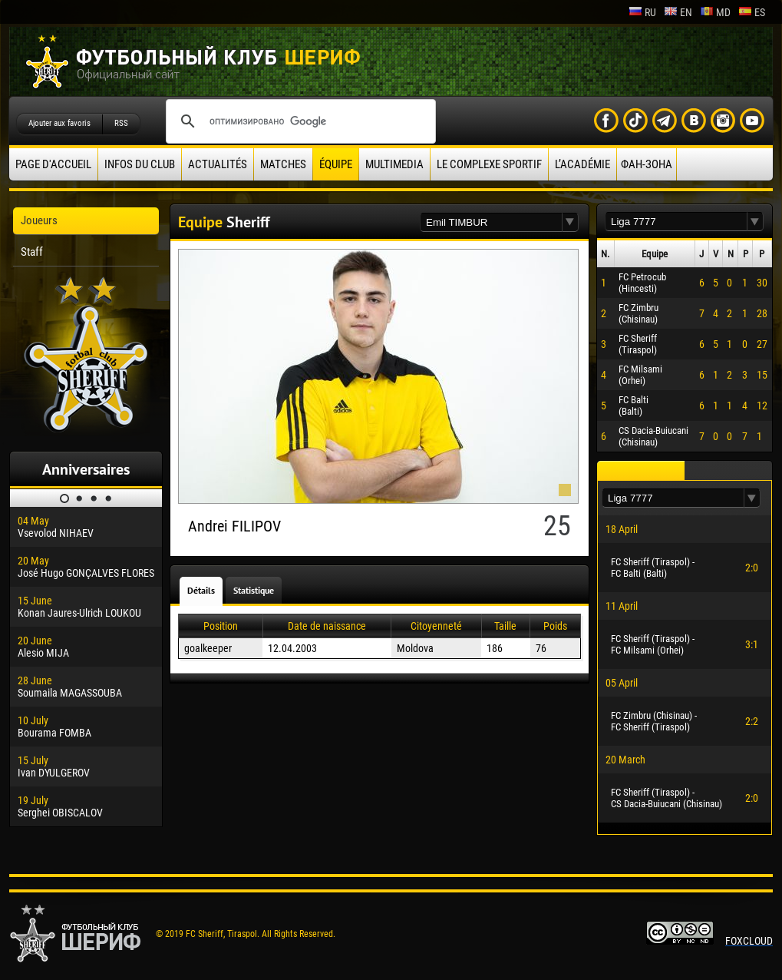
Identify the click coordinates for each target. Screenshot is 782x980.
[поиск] (299, 121)
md (715, 12)
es (751, 12)
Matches (283, 164)
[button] (570, 222)
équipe (335, 164)
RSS (121, 123)
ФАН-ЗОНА (646, 164)
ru (642, 12)
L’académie (582, 164)
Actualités (217, 164)
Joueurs (39, 220)
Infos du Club (139, 164)
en (678, 12)
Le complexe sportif (489, 164)
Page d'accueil (53, 164)
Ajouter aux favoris (59, 123)
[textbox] (491, 222)
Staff (32, 252)
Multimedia (394, 164)
